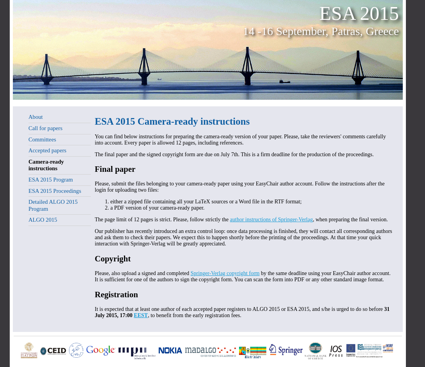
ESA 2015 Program (50, 179)
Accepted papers (47, 150)
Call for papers (45, 128)
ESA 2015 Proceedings (54, 191)
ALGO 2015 (42, 220)
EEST (141, 315)
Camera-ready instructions (46, 165)
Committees (42, 139)
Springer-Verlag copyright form (225, 273)
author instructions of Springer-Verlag (271, 219)
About (35, 117)
